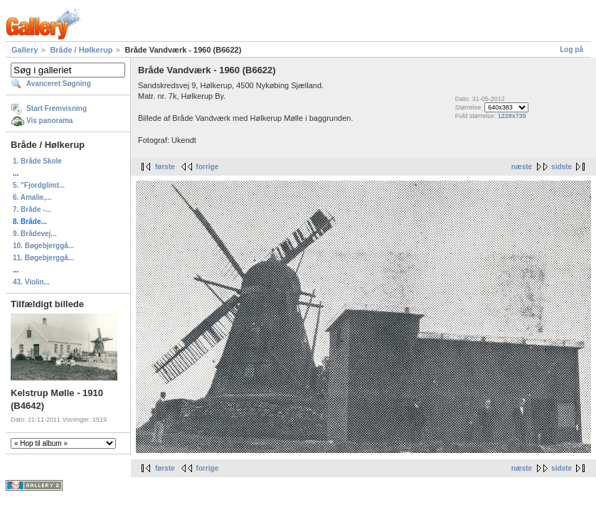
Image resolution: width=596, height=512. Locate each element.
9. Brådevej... (35, 234)
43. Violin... (31, 282)
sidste (561, 167)
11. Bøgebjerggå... (43, 258)
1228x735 (512, 115)
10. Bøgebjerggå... (43, 246)
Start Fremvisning (56, 108)
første (165, 167)
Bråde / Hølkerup (81, 50)
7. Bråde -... (32, 209)
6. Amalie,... (32, 197)
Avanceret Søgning (58, 83)
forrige (207, 167)
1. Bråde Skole (37, 161)
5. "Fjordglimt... (39, 185)
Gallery (24, 50)
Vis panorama (49, 120)
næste (521, 167)
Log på (571, 49)
